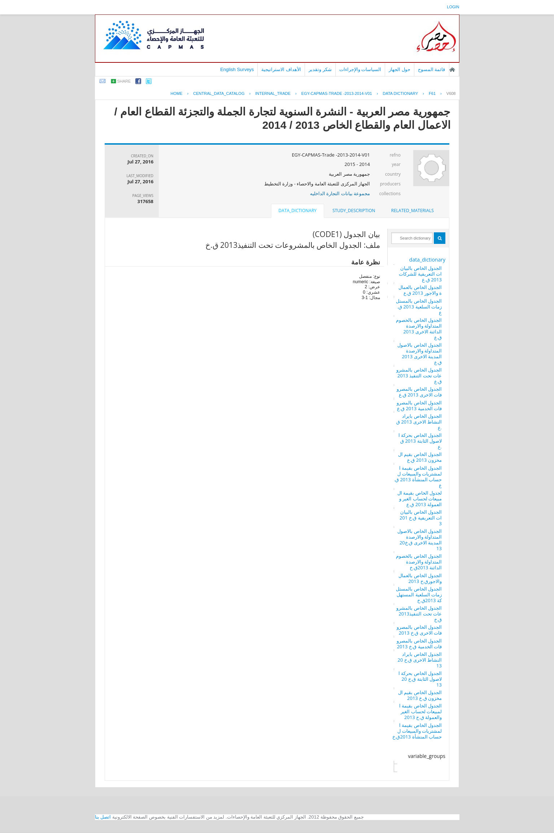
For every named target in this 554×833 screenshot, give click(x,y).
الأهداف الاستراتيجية (281, 69)
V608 (451, 93)
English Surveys (237, 69)
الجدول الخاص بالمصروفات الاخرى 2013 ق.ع (419, 392)
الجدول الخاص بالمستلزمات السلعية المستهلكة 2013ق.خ (419, 594)
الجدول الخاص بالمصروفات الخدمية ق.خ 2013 (419, 643)
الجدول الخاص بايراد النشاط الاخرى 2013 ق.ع (419, 421)
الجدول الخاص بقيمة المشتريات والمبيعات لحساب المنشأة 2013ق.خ (417, 731)
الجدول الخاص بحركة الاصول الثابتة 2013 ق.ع (420, 441)
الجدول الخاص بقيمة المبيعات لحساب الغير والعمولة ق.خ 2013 (420, 711)
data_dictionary (427, 259)
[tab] (412, 211)
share (124, 81)
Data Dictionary (400, 93)
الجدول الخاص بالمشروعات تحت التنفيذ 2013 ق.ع (419, 375)
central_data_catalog (218, 93)
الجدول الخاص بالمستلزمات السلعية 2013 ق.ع (419, 306)
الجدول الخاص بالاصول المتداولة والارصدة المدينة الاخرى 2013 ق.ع (419, 353)
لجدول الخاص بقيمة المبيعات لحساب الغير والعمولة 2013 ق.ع (419, 498)
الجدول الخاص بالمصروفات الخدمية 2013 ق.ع (419, 405)
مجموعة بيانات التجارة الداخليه (340, 193)
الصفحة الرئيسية (452, 70)
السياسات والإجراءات (360, 69)
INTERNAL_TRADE (273, 93)
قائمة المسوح (431, 69)
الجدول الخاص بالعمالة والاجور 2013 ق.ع (420, 290)
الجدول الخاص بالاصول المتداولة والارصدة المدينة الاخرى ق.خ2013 (419, 539)
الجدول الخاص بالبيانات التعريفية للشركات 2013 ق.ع (420, 273)
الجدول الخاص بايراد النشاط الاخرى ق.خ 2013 (420, 659)
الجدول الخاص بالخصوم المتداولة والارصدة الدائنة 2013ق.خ (419, 561)
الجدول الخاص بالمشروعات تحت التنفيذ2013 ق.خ (419, 613)
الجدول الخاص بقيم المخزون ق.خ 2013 (420, 695)
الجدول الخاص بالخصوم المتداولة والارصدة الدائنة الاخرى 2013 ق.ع (419, 328)
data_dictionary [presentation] (298, 210)
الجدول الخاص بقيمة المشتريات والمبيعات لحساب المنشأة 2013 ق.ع (418, 476)
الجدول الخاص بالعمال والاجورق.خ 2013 (420, 578)
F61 (432, 93)
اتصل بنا (103, 817)
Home (176, 93)
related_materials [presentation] (412, 210)
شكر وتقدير (320, 69)
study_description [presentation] (353, 210)
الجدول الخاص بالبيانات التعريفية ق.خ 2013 (421, 517)
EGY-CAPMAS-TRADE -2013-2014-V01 (336, 93)
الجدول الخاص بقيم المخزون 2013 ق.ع (420, 457)
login (453, 7)
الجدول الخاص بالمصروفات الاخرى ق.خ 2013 (419, 630)
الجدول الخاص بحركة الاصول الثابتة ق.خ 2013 (420, 679)
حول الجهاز (399, 69)
